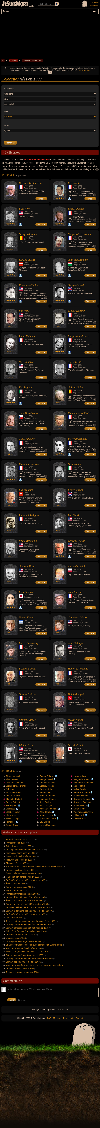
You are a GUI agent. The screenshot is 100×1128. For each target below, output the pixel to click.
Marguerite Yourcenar (79, 234)
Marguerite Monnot (78, 336)
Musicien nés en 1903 (16, 938)
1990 (31, 544)
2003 (31, 314)
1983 (31, 723)
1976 (31, 467)
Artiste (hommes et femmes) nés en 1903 (24, 849)
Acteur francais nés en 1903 (18, 846)
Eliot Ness (24, 208)
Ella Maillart (26, 489)
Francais (27, 188)
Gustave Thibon (27, 694)
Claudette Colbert (77, 617)
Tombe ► (41, 199)
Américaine (28, 290)
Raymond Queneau (29, 464)
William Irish (26, 745)
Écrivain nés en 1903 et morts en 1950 (23, 873)
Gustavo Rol (74, 464)
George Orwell (76, 285)
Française (76, 239)
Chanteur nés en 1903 (16, 863)
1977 (31, 339)
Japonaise (28, 597)
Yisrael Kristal (26, 617)
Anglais (75, 290)
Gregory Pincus (27, 566)
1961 (80, 339)
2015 (80, 748)
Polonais (76, 572)
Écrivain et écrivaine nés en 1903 (21, 856)
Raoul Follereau (27, 336)
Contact (79, 1018)
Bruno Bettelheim (28, 540)
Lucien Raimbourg (28, 643)
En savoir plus (84, 70)
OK (50, 72)
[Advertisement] (50, 36)
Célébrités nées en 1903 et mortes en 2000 (25, 880)
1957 (31, 212)
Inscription (95, 2)
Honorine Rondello (78, 668)
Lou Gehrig (74, 515)
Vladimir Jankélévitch (79, 413)
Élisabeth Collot (27, 668)
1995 (80, 544)
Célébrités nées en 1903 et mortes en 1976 (25, 914)
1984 (80, 365)
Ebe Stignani (26, 387)
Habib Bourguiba (77, 694)
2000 (80, 697)
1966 (80, 493)
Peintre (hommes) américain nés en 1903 (24, 955)
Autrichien (27, 265)
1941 (80, 518)
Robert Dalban (76, 208)
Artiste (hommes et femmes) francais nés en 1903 (28, 924)
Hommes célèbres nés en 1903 (20, 870)
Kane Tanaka (26, 592)
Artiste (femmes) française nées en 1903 (24, 941)
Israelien (27, 623)
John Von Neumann (78, 259)
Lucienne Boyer (27, 719)
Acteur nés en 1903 (14, 917)
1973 (31, 646)
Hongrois (76, 265)
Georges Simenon (28, 234)
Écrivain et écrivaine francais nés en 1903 (25, 900)
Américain (27, 214)
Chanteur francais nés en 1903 (20, 969)
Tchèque (27, 418)
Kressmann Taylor (28, 285)
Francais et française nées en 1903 (22, 894)
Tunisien (76, 699)
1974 (31, 391)
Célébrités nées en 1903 (32, 61)
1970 (31, 365)
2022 (31, 595)
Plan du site (68, 1018)
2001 (31, 697)
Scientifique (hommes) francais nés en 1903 (26, 931)
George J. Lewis (76, 540)
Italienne (27, 393)
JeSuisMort (14, 4)
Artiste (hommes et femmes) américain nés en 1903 (29, 958)
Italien (75, 469)
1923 (31, 518)
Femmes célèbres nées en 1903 (20, 853)
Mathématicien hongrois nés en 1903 (22, 877)
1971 (80, 186)
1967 (31, 570)
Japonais (76, 750)
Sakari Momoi (75, 745)
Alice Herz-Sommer (29, 413)
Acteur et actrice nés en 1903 (19, 860)
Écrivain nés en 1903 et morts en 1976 (23, 962)
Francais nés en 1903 (16, 843)
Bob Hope (24, 310)
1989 (31, 237)
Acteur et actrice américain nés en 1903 (24, 948)
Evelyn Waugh (75, 489)
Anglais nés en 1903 (15, 890)
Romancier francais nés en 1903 (20, 934)
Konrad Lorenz (27, 259)
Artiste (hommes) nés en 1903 (19, 839)
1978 (80, 314)
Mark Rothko (26, 362)
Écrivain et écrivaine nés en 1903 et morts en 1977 (29, 911)
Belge (26, 239)
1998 (80, 391)
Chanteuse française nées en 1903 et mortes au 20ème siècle (34, 945)
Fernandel (73, 183)
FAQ (49, 1018)
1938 (31, 442)
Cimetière (13, 61)
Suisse (26, 495)
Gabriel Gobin (75, 387)
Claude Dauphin (76, 310)
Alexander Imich (76, 566)
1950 (80, 288)
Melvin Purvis (75, 719)
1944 (80, 442)
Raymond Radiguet (29, 515)
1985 (80, 416)
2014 (31, 416)
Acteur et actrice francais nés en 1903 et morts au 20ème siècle (34, 965)
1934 (80, 646)
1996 (31, 288)
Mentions (57, 1018)
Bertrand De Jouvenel (30, 183)
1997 (31, 493)
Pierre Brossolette (77, 438)
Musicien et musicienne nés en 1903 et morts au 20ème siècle (34, 866)
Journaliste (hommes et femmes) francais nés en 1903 (30, 921)
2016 (31, 672)
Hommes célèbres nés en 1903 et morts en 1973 (28, 907)
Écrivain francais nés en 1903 (19, 887)
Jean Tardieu (74, 592)
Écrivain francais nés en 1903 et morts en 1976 (27, 928)
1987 (31, 186)
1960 (80, 723)
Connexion (94, 6)
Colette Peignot (27, 438)
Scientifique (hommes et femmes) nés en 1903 (27, 951)
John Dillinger (75, 643)
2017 (31, 621)
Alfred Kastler (75, 362)
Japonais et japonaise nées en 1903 (22, 972)
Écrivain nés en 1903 (15, 883)
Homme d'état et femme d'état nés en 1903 (25, 897)
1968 (31, 748)
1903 (26, 186)
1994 (80, 467)
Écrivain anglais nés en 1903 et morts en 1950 (27, 904)
